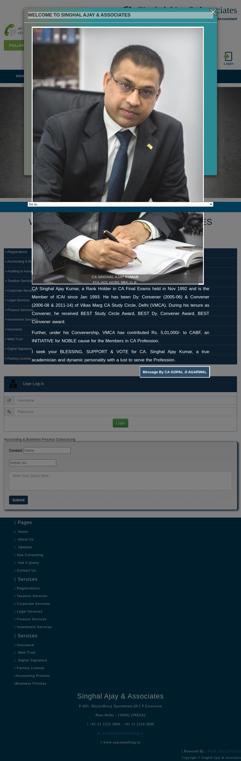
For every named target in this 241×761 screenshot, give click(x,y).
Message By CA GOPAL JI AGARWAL (175, 372)
